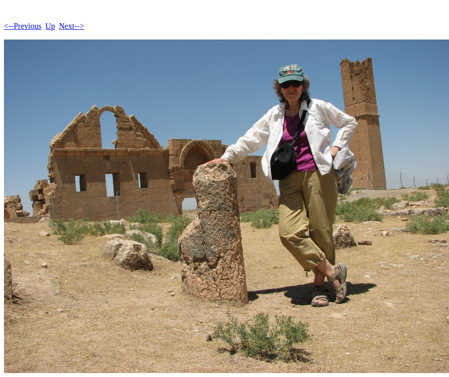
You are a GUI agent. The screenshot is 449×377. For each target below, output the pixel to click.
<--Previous (23, 26)
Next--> (71, 26)
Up (50, 26)
